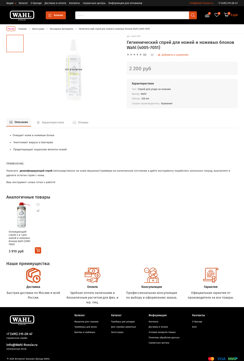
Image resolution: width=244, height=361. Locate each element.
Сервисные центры (94, 3)
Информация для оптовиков (125, 3)
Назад (11, 28)
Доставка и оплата (55, 3)
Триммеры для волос (85, 326)
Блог (194, 326)
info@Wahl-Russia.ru (201, 3)
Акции (10, 3)
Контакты (74, 3)
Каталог (23, 3)
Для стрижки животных (123, 326)
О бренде (36, 3)
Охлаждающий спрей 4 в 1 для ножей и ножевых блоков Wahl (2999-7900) (19, 238)
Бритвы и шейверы (84, 331)
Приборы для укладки (123, 320)
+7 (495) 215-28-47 (228, 3)
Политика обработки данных (164, 336)
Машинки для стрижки (86, 320)
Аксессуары (117, 331)
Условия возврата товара (162, 331)
